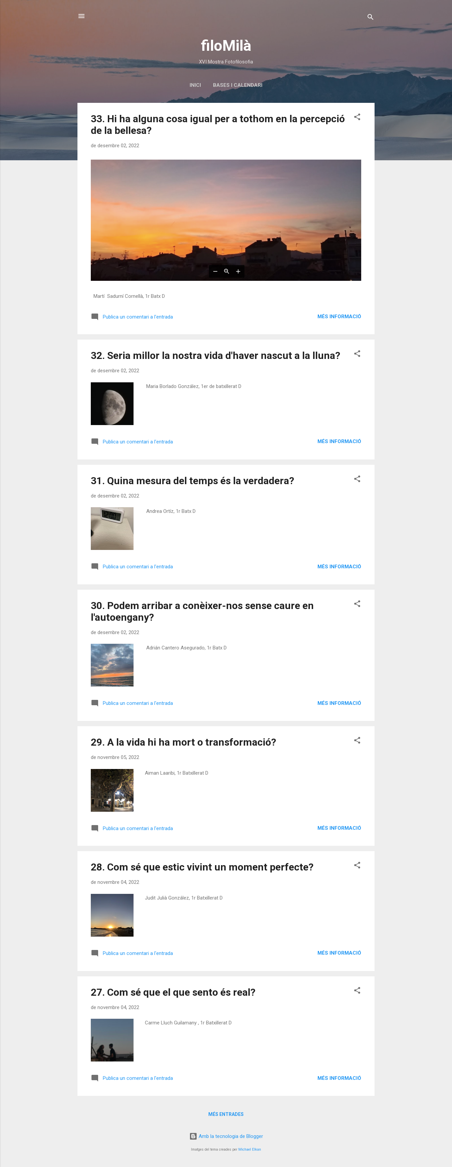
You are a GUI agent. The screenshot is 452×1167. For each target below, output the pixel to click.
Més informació (339, 317)
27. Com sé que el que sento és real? (173, 992)
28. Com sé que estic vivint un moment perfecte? (202, 867)
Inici (195, 85)
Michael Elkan (249, 1149)
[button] (357, 118)
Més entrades (226, 1114)
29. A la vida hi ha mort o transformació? (183, 742)
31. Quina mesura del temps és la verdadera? (192, 481)
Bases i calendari (237, 85)
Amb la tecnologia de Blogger (226, 1136)
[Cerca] (371, 18)
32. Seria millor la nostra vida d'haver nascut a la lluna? (215, 355)
